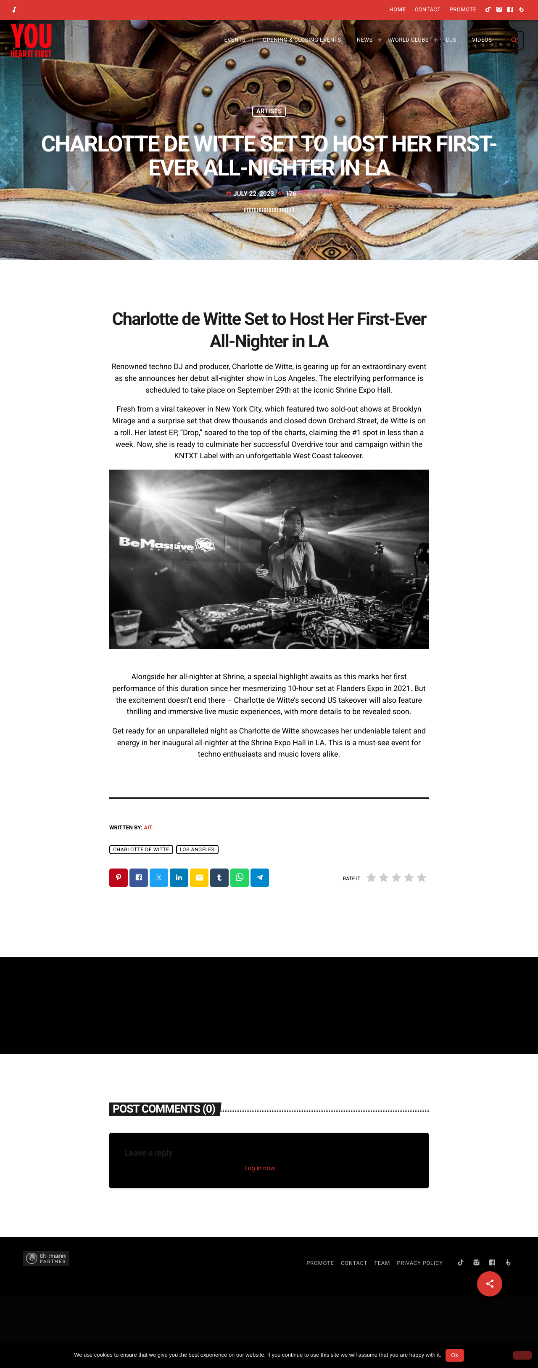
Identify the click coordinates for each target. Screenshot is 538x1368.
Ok (454, 1355)
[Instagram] (499, 10)
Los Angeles (197, 922)
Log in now (260, 1240)
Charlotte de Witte (141, 922)
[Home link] (31, 40)
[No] (522, 1355)
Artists (269, 142)
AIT (148, 900)
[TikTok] (488, 10)
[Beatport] (521, 10)
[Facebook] (510, 10)
